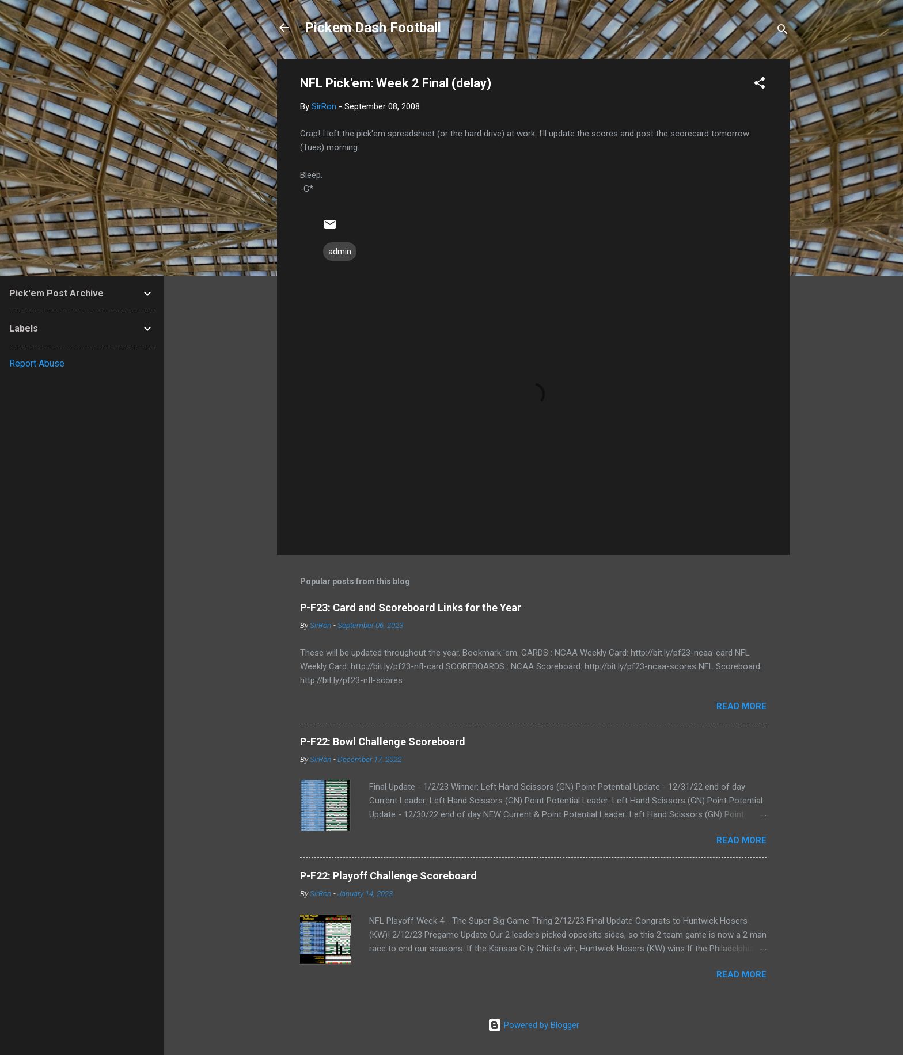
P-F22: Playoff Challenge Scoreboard (388, 876)
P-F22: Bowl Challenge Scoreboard (382, 742)
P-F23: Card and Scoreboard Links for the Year (410, 607)
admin (339, 251)
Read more (741, 706)
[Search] (783, 31)
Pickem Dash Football (373, 28)
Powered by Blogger (533, 1025)
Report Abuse (36, 363)
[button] (760, 85)
